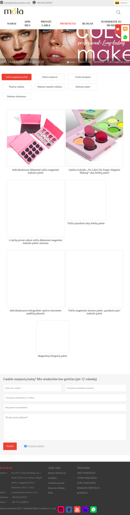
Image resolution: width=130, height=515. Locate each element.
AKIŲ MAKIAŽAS (86, 473)
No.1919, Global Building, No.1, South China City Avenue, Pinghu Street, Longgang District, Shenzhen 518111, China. (26, 480)
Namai (70, 62)
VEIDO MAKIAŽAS (87, 478)
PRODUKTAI (68, 23)
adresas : (4, 473)
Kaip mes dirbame (56, 488)
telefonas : (4, 497)
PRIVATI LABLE (46, 23)
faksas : (3, 502)
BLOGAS (87, 23)
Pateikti (9, 446)
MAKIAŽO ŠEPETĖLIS (88, 488)
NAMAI (11, 23)
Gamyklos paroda (56, 483)
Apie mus (27, 23)
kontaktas (6, 467)
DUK (50, 493)
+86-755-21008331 (20, 502)
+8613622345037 (45, 3)
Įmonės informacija (57, 473)
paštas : (3, 492)
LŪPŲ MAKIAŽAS (86, 483)
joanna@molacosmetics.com (17, 3)
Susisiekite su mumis (111, 23)
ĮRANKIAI (99, 62)
